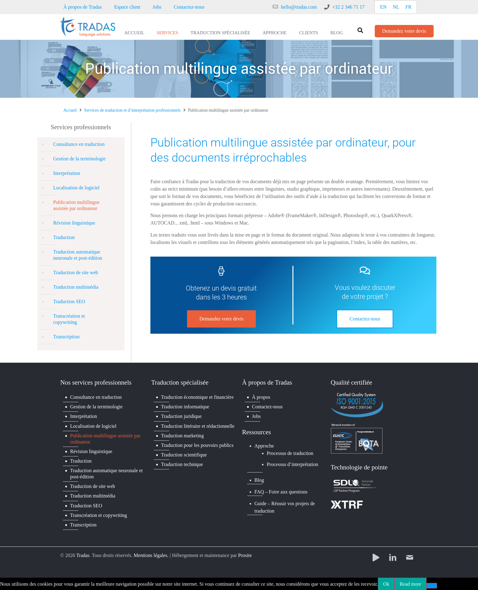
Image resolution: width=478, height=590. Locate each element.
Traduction (64, 237)
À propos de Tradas (82, 7)
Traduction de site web (75, 272)
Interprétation (66, 173)
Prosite (245, 554)
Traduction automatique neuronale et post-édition (77, 255)
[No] (432, 585)
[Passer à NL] (396, 7)
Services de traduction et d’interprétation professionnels (132, 110)
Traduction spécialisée (220, 32)
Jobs (157, 7)
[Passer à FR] (408, 7)
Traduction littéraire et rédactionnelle (198, 425)
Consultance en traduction (79, 144)
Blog (336, 32)
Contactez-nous (189, 7)
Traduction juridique (181, 416)
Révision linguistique (74, 222)
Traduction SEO (69, 301)
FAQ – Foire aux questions (281, 491)
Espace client (127, 7)
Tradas (82, 554)
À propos (261, 397)
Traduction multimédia (76, 287)
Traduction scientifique (184, 454)
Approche (275, 32)
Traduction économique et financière (197, 397)
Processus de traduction (290, 453)
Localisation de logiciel (76, 187)
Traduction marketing (182, 435)
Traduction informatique (185, 406)
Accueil (135, 32)
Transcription (66, 336)
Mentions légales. (151, 554)
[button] (360, 30)
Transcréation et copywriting (69, 319)
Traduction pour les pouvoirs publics (197, 445)
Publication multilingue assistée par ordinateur (76, 205)
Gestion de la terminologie (79, 158)
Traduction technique (182, 464)
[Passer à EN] (383, 7)
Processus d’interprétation (292, 464)
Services (167, 32)
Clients (308, 32)
